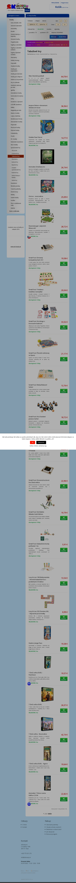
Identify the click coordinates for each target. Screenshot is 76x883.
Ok (32, 442)
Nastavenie (41, 442)
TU (45, 446)
